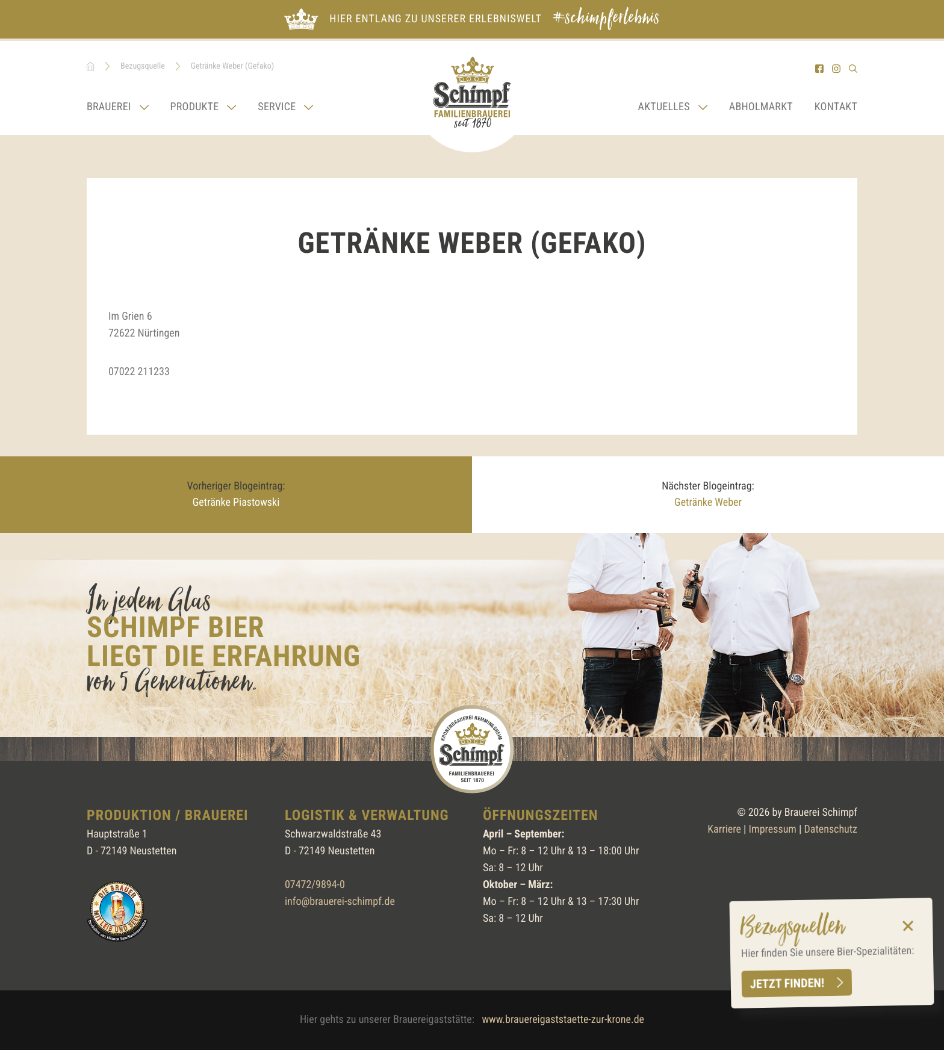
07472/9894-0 (315, 884)
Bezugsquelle (142, 66)
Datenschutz (830, 829)
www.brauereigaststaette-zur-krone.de (563, 1019)
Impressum (772, 829)
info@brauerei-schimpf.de (340, 901)
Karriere (724, 829)
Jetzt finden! (787, 983)
